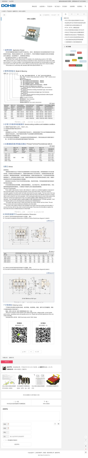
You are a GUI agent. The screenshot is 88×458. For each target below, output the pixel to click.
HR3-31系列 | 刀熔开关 (20, 369)
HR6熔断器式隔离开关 (52, 386)
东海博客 (72, 6)
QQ (5, 436)
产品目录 (49, 6)
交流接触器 (83, 61)
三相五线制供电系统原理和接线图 (74, 39)
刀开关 (67, 61)
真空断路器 (72, 66)
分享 (37, 351)
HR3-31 (7, 361)
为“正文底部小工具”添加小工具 (31, 395)
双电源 (80, 58)
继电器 (74, 61)
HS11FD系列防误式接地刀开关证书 (74, 30)
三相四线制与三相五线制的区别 (73, 42)
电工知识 (57, 6)
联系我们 (79, 6)
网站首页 (34, 6)
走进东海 (42, 6)
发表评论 (46, 15)
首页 (4, 11)
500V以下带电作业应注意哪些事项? (74, 32)
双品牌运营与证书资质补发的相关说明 (75, 22)
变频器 (79, 53)
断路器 (68, 55)
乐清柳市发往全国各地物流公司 (73, 25)
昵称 (6, 424)
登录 (11, 1)
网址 (5, 432)
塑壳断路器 (79, 66)
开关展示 (64, 6)
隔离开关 (15, 11)
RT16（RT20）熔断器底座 (72, 27)
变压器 (72, 55)
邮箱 (6, 428)
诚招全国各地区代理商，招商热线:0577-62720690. (72, 1)
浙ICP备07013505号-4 (44, 455)
